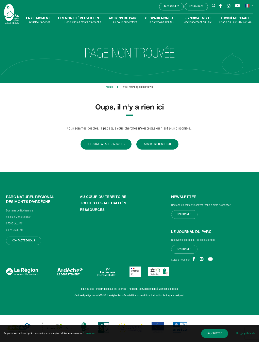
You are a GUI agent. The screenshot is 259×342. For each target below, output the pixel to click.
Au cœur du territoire (123, 20)
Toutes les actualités (103, 205)
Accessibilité (171, 6)
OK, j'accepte (212, 333)
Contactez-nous (24, 242)
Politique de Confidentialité (143, 290)
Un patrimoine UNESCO (160, 20)
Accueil (110, 87)
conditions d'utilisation (151, 297)
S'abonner (184, 216)
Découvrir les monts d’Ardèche (79, 20)
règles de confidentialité (122, 297)
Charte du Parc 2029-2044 (235, 20)
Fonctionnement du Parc (197, 20)
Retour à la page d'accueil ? (105, 145)
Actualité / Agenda (38, 20)
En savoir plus (89, 333)
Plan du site (87, 290)
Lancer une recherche (158, 145)
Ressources (196, 6)
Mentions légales (168, 290)
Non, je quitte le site (245, 333)
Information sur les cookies (111, 290)
